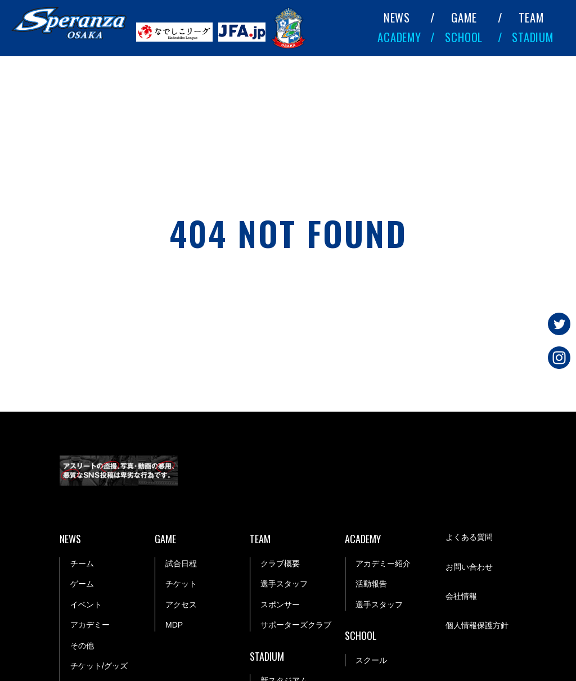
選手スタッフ (284, 583)
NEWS (397, 17)
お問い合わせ (469, 566)
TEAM (531, 17)
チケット (181, 583)
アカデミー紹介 (383, 563)
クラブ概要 (280, 563)
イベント (86, 604)
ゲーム (82, 583)
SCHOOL (464, 37)
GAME (463, 17)
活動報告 (371, 583)
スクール (371, 660)
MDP (174, 624)
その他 (82, 645)
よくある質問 (469, 537)
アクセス (181, 604)
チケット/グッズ (99, 665)
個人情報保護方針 (477, 625)
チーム (82, 563)
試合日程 (181, 563)
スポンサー (280, 604)
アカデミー (90, 624)
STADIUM (533, 37)
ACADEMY (399, 37)
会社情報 (461, 596)
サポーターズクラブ (295, 624)
